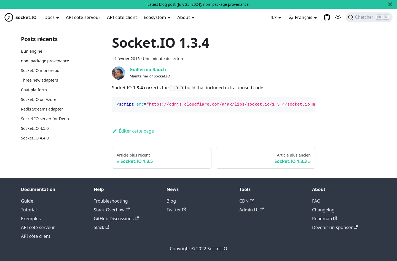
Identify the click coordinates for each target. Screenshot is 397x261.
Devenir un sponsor (335, 227)
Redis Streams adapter (42, 109)
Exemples (31, 219)
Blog (171, 201)
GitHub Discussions (116, 219)
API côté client (122, 17)
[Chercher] (369, 17)
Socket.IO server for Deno (45, 118)
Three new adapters (39, 80)
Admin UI (251, 210)
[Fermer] (390, 4)
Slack (101, 227)
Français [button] (300, 17)
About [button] (183, 17)
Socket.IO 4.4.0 (35, 138)
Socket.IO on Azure (38, 99)
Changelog (323, 210)
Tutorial (29, 210)
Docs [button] (49, 17)
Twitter (176, 210)
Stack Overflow (112, 210)
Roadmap (324, 219)
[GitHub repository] (327, 17)
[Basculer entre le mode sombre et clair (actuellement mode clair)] (338, 17)
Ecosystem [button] (155, 17)
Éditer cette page (133, 131)
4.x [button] (274, 17)
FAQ (316, 201)
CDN (246, 201)
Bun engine (31, 51)
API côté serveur (83, 17)
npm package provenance (226, 4)
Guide (27, 201)
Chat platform (34, 89)
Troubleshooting (111, 201)
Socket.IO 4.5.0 (35, 128)
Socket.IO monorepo (40, 70)
